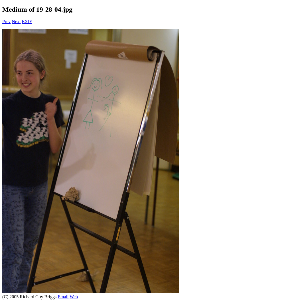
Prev (6, 21)
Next (16, 21)
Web (74, 296)
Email (63, 296)
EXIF (27, 21)
